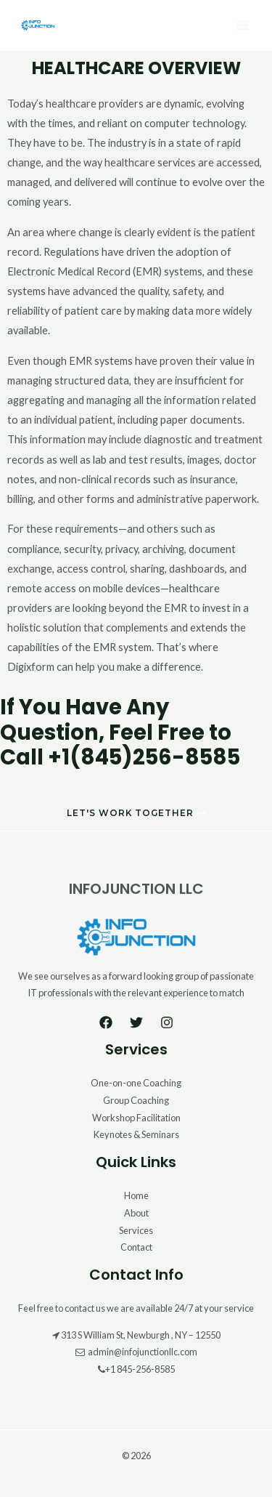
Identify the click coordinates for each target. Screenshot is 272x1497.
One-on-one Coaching (136, 1083)
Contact (136, 1247)
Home (136, 1195)
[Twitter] (136, 1022)
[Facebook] (105, 1022)
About (136, 1213)
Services (136, 1230)
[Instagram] (166, 1022)
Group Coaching (136, 1100)
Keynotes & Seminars (136, 1134)
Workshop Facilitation (136, 1117)
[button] (136, 815)
